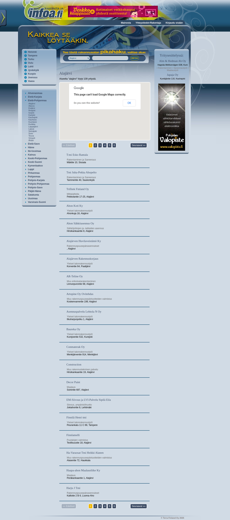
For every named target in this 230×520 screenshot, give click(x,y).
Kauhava (32, 119)
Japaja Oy (172, 74)
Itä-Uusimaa (34, 151)
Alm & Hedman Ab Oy (172, 61)
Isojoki (31, 113)
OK (129, 102)
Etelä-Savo (34, 143)
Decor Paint (73, 382)
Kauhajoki (32, 117)
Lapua (31, 129)
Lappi (31, 169)
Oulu (30, 63)
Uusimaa (32, 198)
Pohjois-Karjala (36, 180)
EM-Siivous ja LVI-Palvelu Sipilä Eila (88, 399)
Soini (30, 133)
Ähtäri (31, 140)
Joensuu (32, 77)
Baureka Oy (73, 329)
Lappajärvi (33, 126)
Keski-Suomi (35, 162)
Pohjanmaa (34, 176)
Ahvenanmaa (35, 93)
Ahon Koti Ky (74, 205)
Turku (31, 59)
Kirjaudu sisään (174, 22)
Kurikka (31, 124)
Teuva (31, 136)
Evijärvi (31, 108)
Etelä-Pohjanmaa (37, 100)
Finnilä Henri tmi (76, 417)
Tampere (32, 55)
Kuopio (32, 73)
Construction (73, 364)
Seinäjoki (32, 131)
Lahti (30, 66)
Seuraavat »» (138, 145)
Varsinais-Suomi (37, 202)
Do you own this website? (87, 103)
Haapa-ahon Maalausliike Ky (83, 470)
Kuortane (32, 122)
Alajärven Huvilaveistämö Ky (83, 241)
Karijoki (31, 115)
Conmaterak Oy (75, 346)
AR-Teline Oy (74, 276)
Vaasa (31, 81)
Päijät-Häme (34, 191)
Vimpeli (31, 138)
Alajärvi (31, 103)
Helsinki (32, 52)
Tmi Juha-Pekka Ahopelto (81, 172)
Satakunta (33, 194)
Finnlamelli (73, 435)
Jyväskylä (33, 70)
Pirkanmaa (34, 173)
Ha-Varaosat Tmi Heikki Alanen (84, 452)
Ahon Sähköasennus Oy (80, 223)
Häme (31, 147)
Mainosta (126, 22)
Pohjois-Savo (35, 187)
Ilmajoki (31, 110)
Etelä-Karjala (35, 96)
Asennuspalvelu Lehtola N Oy (83, 311)
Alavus (31, 106)
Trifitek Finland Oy (77, 189)
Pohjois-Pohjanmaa (38, 184)
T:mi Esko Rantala (77, 154)
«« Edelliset (69, 145)
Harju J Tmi (73, 488)
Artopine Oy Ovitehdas (79, 293)
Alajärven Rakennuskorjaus (82, 258)
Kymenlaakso (35, 165)
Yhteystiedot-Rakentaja (148, 22)
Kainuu (32, 154)
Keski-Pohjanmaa (37, 158)
